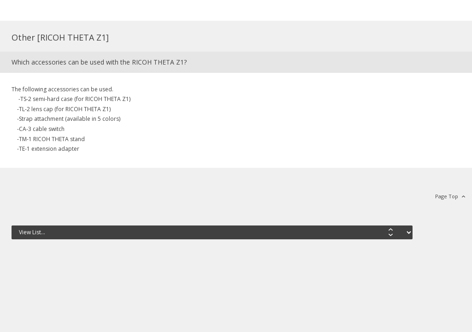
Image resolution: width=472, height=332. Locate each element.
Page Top (446, 196)
